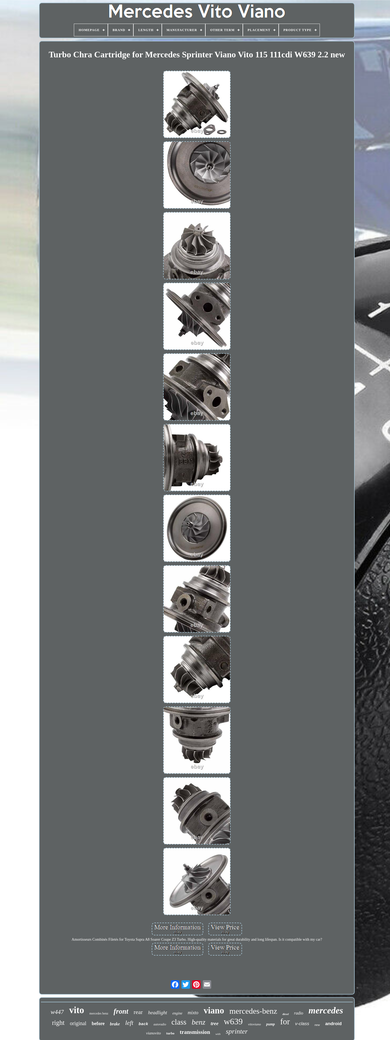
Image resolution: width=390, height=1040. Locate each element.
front (121, 1011)
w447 (57, 1012)
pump (270, 1024)
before (98, 1023)
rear (138, 1012)
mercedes (325, 1010)
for (285, 1021)
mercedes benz (99, 1013)
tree (215, 1023)
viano (214, 1010)
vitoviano (254, 1024)
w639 (233, 1021)
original (78, 1023)
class (178, 1022)
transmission (195, 1032)
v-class (302, 1023)
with (218, 1033)
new (317, 1024)
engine (177, 1013)
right (58, 1022)
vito (76, 1010)
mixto (193, 1012)
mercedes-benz (253, 1011)
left (129, 1022)
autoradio (160, 1024)
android (333, 1023)
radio (298, 1013)
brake (115, 1024)
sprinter (237, 1031)
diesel (285, 1014)
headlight (157, 1012)
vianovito (153, 1033)
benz (198, 1022)
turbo (170, 1033)
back (143, 1024)
